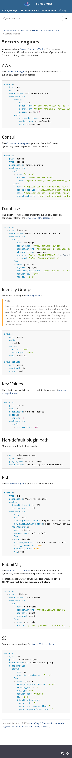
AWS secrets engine (16, 71)
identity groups (32, 295)
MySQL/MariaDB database (39, 217)
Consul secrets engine (17, 143)
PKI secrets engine (15, 483)
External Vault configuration (45, 30)
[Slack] (67, 753)
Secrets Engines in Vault (31, 49)
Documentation (9, 30)
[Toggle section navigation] (66, 18)
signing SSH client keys (42, 644)
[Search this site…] (32, 18)
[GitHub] (62, 753)
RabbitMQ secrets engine (18, 570)
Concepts (24, 30)
